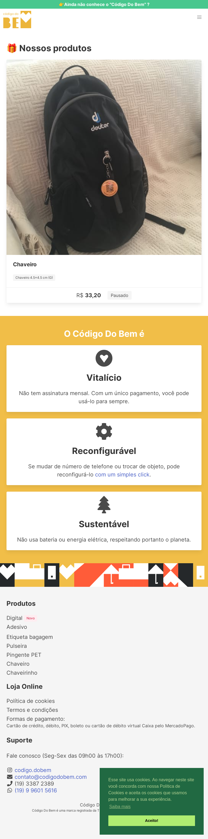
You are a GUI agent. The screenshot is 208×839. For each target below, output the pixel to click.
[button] (199, 17)
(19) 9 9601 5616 (36, 790)
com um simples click (122, 474)
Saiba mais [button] (120, 806)
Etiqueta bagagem (29, 637)
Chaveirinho (21, 673)
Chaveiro (18, 664)
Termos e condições (32, 710)
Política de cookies (30, 701)
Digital (21, 618)
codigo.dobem (33, 770)
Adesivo (16, 627)
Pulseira (16, 646)
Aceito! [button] (151, 820)
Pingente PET (23, 655)
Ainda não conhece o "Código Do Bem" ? (107, 4)
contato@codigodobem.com (51, 777)
